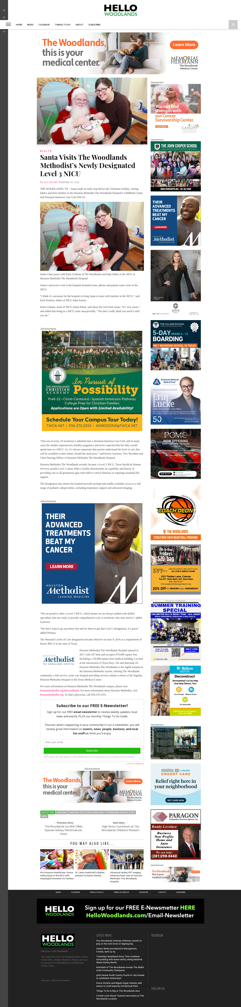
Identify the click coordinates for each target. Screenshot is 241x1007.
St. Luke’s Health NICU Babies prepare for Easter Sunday (90, 874)
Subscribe (94, 24)
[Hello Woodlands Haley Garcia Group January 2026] (176, 315)
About (79, 24)
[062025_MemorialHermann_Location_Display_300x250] (176, 804)
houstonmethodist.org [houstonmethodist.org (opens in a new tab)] (51, 694)
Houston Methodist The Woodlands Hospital (107, 812)
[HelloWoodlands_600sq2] (176, 191)
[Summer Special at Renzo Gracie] (176, 661)
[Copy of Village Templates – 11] (176, 369)
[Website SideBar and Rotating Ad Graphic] (176, 539)
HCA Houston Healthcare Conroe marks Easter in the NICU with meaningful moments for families (57, 875)
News (30, 24)
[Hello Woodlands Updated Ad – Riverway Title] (176, 758)
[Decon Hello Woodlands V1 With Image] (176, 715)
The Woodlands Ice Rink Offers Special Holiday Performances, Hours (64, 830)
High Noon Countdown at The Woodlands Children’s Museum (120, 828)
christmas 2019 (76, 812)
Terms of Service (121, 892)
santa (44, 816)
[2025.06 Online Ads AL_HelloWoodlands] (176, 594)
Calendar (44, 24)
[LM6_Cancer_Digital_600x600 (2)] (92, 602)
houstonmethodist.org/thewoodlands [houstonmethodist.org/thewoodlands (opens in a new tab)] (59, 690)
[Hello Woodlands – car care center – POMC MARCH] (176, 478)
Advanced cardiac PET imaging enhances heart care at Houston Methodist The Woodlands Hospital (126, 877)
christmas (62, 812)
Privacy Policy (97, 892)
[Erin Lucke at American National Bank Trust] (176, 424)
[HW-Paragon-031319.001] (176, 859)
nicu (133, 812)
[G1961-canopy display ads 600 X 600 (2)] (176, 133)
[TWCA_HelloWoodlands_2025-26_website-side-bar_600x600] (92, 430)
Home (19, 24)
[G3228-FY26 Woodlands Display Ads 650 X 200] (92, 801)
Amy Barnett (50, 182)
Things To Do (62, 24)
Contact (162, 892)
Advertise (143, 892)
